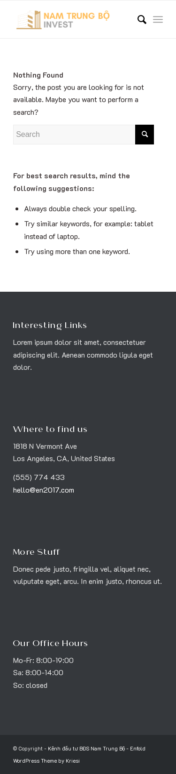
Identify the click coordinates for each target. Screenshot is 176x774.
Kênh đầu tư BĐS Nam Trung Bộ (86, 748)
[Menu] (158, 19)
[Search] (137, 19)
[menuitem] (137, 19)
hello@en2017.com (43, 490)
